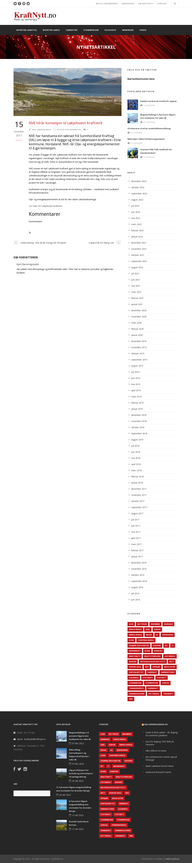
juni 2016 (135, 599)
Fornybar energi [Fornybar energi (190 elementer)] (146, 640)
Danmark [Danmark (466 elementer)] (168, 624)
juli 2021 (135, 273)
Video (143, 30)
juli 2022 (135, 205)
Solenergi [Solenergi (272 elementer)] (134, 677)
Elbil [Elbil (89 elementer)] (148, 629)
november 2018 (139, 421)
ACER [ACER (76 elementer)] (131, 624)
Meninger (128, 30)
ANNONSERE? (128, 3)
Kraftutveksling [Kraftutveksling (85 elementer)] (152, 656)
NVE (57, 232)
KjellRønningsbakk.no (156, 724)
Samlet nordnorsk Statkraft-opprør (158, 101)
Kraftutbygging (43, 232)
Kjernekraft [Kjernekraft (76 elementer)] (135, 651)
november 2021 (139, 248)
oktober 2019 (137, 353)
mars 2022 (136, 224)
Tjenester (71, 30)
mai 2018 (135, 458)
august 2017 (137, 513)
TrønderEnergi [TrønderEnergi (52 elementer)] (136, 688)
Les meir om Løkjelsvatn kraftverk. (45, 206)
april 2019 (136, 390)
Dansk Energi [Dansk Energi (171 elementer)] (135, 629)
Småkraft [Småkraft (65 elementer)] (152, 672)
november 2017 (139, 495)
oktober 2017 (137, 501)
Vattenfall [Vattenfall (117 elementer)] (153, 694)
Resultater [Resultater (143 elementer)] (169, 667)
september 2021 (139, 261)
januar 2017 (137, 556)
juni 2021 (135, 279)
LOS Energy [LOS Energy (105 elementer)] (170, 656)
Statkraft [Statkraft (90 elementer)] (148, 677)
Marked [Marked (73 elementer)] (132, 661)
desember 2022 (138, 181)
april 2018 (136, 464)
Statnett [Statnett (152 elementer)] (161, 677)
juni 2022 (135, 212)
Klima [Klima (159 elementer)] (147, 651)
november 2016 (139, 568)
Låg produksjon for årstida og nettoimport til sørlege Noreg (81, 773)
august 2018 (137, 439)
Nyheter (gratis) (26, 30)
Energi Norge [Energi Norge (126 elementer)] (135, 635)
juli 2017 (135, 519)
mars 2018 (136, 470)
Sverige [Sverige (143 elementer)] (165, 683)
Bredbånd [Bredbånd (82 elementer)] (155, 624)
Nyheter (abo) (51, 30)
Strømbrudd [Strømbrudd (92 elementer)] (135, 683)
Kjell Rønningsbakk (41, 129)
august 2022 (137, 199)
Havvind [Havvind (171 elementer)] (157, 645)
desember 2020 (138, 310)
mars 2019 (136, 396)
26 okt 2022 (78, 780)
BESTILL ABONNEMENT (107, 3)
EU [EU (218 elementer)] (157, 635)
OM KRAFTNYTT (146, 3)
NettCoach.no (172, 858)
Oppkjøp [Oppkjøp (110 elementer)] (156, 667)
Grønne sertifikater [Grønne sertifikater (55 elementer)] (139, 645)
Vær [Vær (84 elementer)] (131, 699)
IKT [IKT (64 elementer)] (166, 645)
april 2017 (136, 538)
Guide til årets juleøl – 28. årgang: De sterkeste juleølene (162, 734)
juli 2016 (135, 593)
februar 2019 (137, 402)
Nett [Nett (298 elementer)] (171, 661)
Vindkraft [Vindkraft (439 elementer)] (168, 694)
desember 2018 (138, 415)
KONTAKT (162, 3)
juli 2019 (135, 372)
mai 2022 (135, 218)
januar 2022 (137, 236)
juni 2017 (135, 525)
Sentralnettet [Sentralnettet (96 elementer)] (136, 672)
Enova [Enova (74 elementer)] (149, 635)
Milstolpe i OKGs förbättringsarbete (146, 139)
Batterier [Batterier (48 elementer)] (142, 624)
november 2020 (139, 316)
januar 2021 (137, 304)
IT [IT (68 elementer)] (173, 645)
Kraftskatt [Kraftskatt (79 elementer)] (134, 656)
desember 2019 (138, 341)
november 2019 (139, 347)
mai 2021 (135, 285)
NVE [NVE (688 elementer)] (146, 667)
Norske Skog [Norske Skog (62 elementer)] (135, 667)
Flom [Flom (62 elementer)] (131, 640)
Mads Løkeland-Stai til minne (160, 766)
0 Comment (149, 105)
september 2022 (139, 193)
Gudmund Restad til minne (158, 772)
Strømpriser (91, 30)
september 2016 (139, 581)
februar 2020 (137, 328)
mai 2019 (135, 384)
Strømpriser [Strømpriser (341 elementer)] (152, 683)
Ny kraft (68, 232)
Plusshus (110, 30)
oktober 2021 (137, 255)
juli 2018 (135, 445)
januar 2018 (137, 482)
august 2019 (137, 365)
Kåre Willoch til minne (156, 750)
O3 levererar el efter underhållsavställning (149, 128)
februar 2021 (137, 298)
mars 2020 (136, 322)
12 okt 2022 (78, 815)
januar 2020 (137, 335)
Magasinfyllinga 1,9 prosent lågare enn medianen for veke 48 (79, 736)
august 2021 (137, 267)
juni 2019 (135, 378)
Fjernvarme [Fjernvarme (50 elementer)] (167, 635)
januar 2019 (137, 408)
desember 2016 (138, 562)
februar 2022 (137, 230)
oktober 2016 (137, 575)
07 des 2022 (78, 743)
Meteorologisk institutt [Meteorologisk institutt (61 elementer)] (152, 661)
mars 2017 (136, 544)
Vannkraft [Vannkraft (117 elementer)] (153, 688)
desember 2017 (138, 488)
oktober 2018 (137, 427)
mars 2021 (136, 292)
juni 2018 (135, 451)
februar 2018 (137, 476)
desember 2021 (138, 242)
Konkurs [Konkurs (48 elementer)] (158, 651)
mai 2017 (135, 531)
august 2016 (137, 587)
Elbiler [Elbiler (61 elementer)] (157, 629)
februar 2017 (137, 550)
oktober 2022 (137, 187)
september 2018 (139, 433)
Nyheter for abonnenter (69, 129)
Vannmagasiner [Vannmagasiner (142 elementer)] (136, 694)
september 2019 (139, 359)
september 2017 (139, 507)
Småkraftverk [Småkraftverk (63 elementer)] (167, 672)
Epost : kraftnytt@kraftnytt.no (31, 739)
